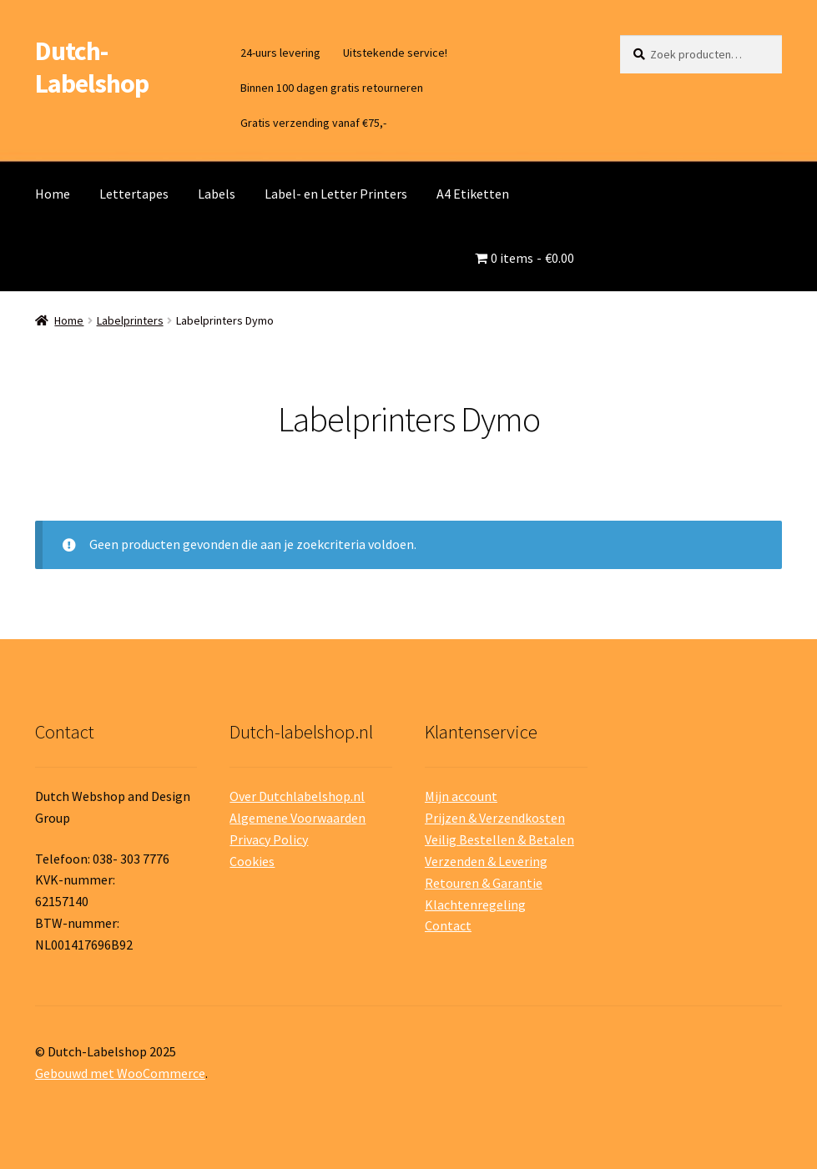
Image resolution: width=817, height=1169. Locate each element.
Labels (216, 193)
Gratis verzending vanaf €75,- (313, 122)
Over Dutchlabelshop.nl (297, 796)
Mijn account (461, 796)
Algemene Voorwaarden (297, 817)
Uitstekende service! (395, 52)
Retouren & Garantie (483, 882)
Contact (448, 925)
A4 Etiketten (472, 193)
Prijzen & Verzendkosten (495, 817)
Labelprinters (130, 320)
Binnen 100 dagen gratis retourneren (331, 87)
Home (52, 193)
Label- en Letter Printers (336, 193)
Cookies (252, 861)
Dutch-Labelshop (92, 67)
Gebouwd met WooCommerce (120, 1073)
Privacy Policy (268, 839)
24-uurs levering (280, 52)
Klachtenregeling (475, 904)
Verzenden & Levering (486, 861)
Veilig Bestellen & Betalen (499, 839)
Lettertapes (134, 193)
